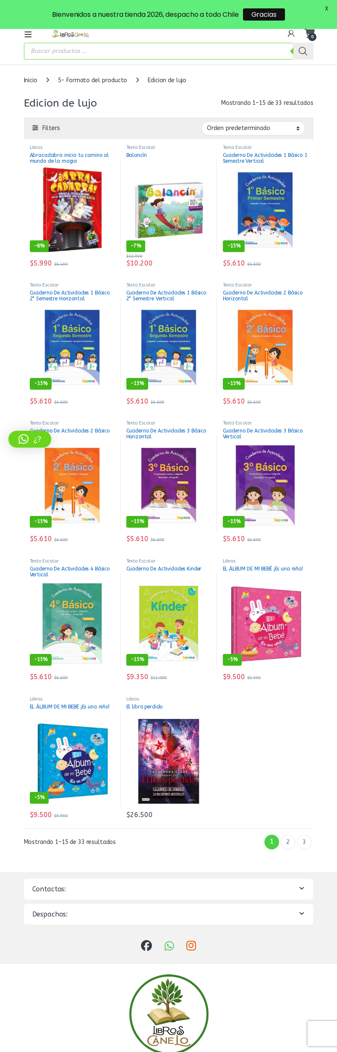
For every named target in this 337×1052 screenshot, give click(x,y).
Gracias (264, 14)
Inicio (30, 63)
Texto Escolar (140, 130)
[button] (29, 439)
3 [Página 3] (304, 825)
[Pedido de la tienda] (253, 111)
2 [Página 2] (288, 825)
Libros (36, 130)
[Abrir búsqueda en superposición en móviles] (168, 34)
